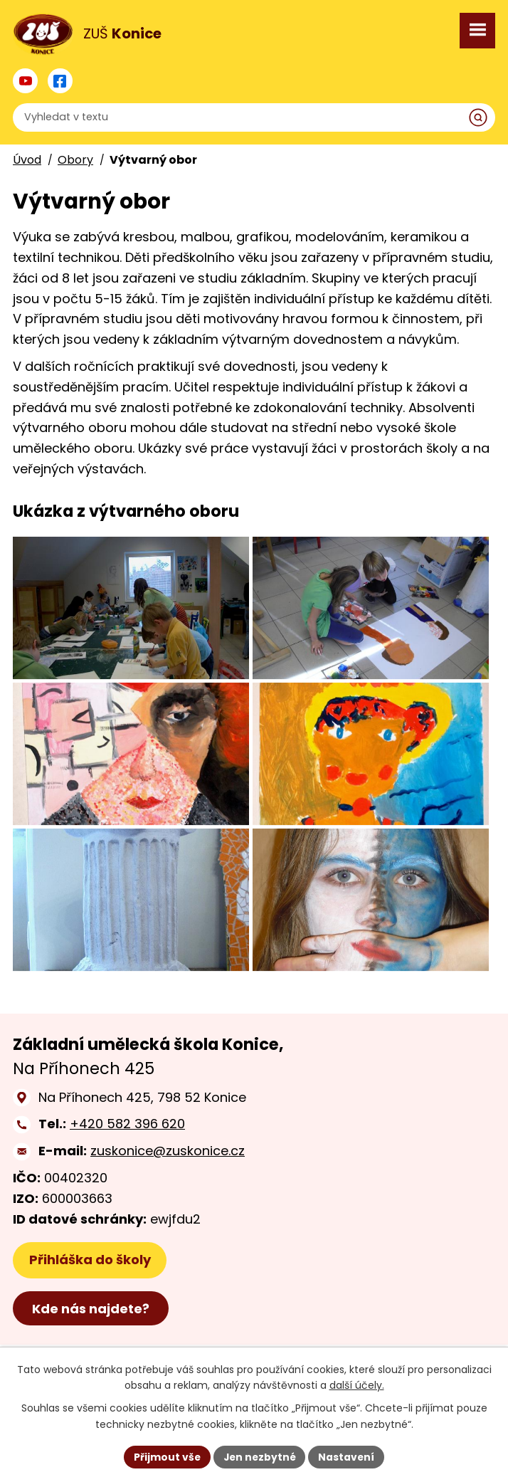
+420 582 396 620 (127, 1166)
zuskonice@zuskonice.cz (167, 1193)
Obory (75, 160)
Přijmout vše (165, 1456)
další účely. (356, 1385)
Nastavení (347, 1456)
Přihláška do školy (90, 1302)
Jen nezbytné (259, 1456)
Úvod (27, 160)
